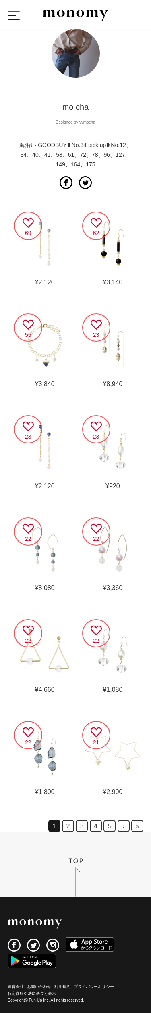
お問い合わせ (39, 986)
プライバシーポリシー (94, 986)
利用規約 (62, 986)
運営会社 (16, 986)
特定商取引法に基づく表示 (32, 993)
